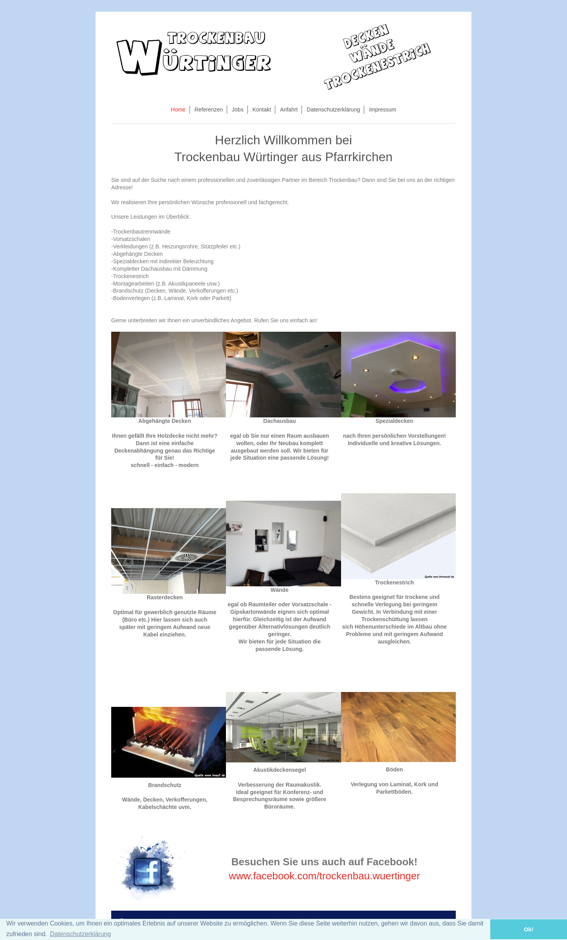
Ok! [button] (528, 929)
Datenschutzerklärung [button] (80, 934)
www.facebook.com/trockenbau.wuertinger (324, 876)
